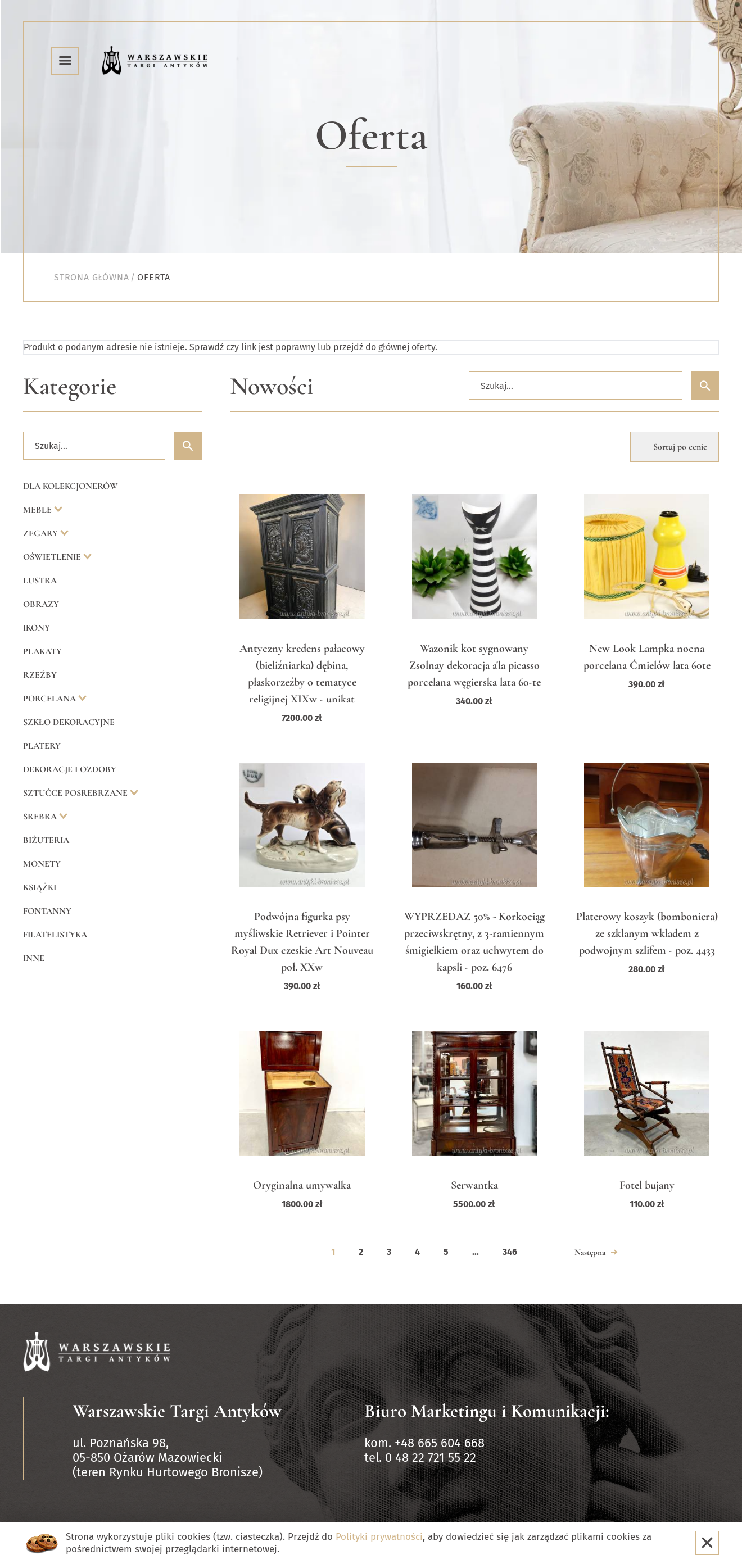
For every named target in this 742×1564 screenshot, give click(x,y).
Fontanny (47, 911)
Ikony (36, 627)
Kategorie (69, 386)
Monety (42, 863)
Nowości (272, 386)
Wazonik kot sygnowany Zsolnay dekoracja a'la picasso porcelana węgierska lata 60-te (474, 665)
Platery (42, 745)
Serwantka (474, 1185)
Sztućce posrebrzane (76, 793)
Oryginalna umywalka (302, 1185)
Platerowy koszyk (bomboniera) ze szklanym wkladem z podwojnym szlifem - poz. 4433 (647, 933)
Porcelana (50, 698)
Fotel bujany (647, 1185)
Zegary (41, 533)
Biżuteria (46, 840)
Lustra (40, 580)
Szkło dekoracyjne (69, 722)
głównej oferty (406, 347)
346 (510, 1251)
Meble (38, 509)
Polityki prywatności (379, 1537)
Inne (33, 958)
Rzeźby (40, 675)
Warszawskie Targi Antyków (177, 1411)
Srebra (41, 816)
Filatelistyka (55, 934)
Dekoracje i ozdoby (69, 769)
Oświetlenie (53, 557)
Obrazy (41, 604)
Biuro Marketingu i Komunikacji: (486, 1411)
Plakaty (42, 651)
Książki (39, 887)
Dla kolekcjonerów (70, 486)
